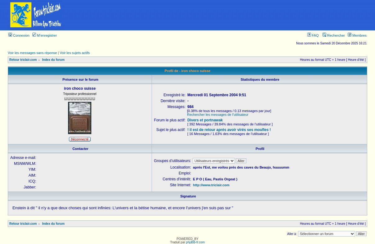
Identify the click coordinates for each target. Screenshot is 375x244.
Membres (357, 35)
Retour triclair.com (23, 59)
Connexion (19, 35)
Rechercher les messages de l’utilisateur (217, 114)
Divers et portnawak (205, 120)
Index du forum (53, 59)
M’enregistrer (44, 35)
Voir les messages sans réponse (32, 53)
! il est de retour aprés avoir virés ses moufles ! (229, 130)
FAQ (313, 35)
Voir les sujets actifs (75, 53)
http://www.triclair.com (211, 185)
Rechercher (333, 35)
